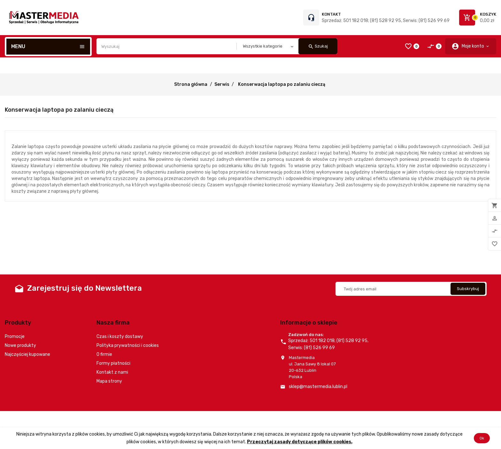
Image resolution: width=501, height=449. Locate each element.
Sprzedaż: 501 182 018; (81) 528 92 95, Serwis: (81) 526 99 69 (386, 20)
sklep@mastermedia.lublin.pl (318, 386)
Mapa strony (109, 381)
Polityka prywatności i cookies (127, 345)
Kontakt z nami (112, 372)
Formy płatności (113, 363)
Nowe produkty (20, 345)
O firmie (104, 354)
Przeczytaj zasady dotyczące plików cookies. (299, 442)
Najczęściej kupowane (27, 354)
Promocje (15, 336)
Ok (482, 438)
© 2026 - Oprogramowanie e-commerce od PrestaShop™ (61, 419)
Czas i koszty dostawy (119, 336)
